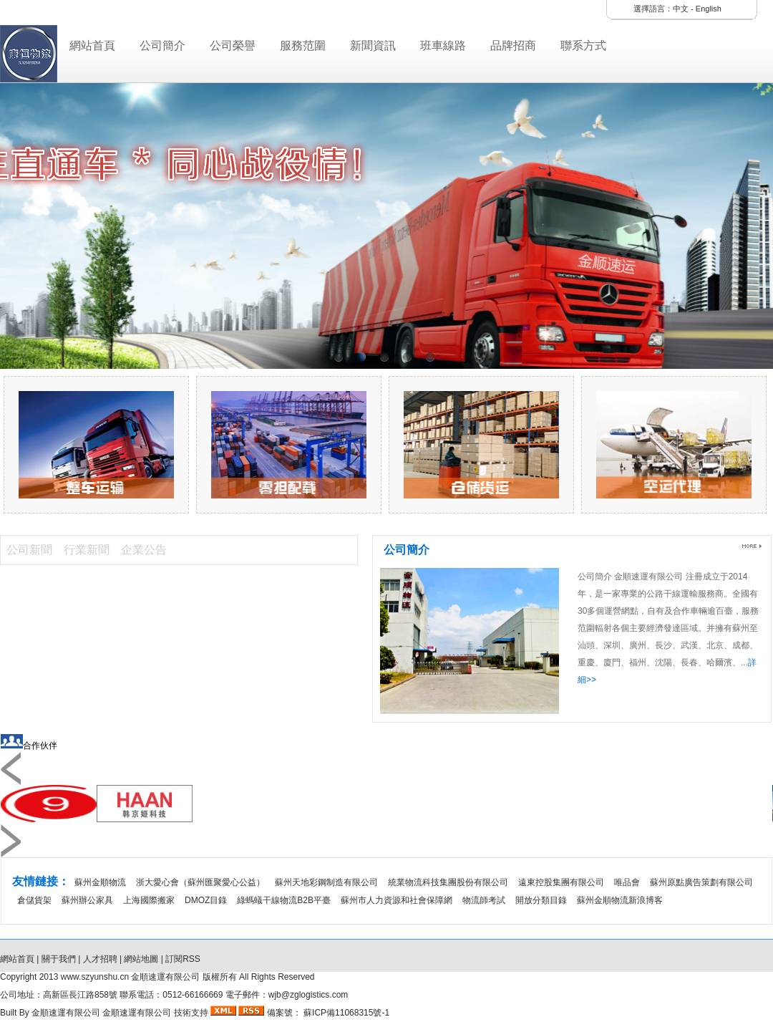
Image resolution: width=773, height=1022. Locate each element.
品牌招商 (513, 45)
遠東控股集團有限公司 (561, 882)
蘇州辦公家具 (87, 900)
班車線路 (443, 45)
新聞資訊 (373, 45)
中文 (681, 8)
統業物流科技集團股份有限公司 (448, 882)
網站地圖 (141, 959)
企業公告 (144, 550)
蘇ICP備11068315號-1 (345, 1013)
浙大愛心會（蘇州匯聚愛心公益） (200, 882)
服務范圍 (303, 45)
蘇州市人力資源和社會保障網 (396, 900)
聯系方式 (583, 45)
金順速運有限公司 (66, 1013)
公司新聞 (29, 550)
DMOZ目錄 (206, 900)
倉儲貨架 (34, 900)
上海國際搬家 (149, 900)
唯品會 (627, 882)
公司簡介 (162, 45)
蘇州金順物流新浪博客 (620, 900)
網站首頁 (92, 45)
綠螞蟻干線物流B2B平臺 (284, 900)
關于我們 (59, 959)
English (708, 8)
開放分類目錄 (541, 900)
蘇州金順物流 (100, 882)
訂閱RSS (182, 959)
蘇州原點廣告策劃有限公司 (701, 882)
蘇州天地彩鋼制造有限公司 (326, 882)
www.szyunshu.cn (95, 977)
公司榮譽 (233, 45)
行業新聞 (87, 550)
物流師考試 (483, 900)
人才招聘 (100, 959)
